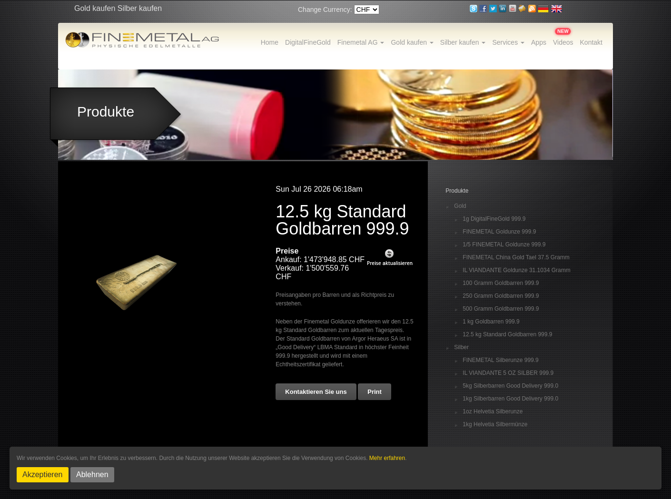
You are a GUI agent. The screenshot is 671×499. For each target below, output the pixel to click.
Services (508, 42)
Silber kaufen (463, 42)
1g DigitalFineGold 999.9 (494, 219)
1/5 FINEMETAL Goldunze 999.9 (504, 245)
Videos (563, 42)
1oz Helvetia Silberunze (493, 412)
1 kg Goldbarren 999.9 (491, 322)
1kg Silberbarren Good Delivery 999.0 (510, 399)
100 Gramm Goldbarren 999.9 (501, 283)
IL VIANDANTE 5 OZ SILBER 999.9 (508, 373)
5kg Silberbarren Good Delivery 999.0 (510, 386)
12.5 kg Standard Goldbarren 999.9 (507, 335)
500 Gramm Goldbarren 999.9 (501, 309)
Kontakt (591, 42)
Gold (460, 206)
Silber (461, 347)
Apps (538, 42)
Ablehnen (92, 474)
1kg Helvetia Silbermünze (495, 424)
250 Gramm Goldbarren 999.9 (501, 296)
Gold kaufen (412, 42)
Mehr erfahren (387, 458)
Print (374, 391)
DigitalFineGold (308, 42)
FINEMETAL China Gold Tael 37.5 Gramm (516, 257)
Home (269, 42)
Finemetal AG (361, 42)
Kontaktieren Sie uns (315, 391)
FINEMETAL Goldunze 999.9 (499, 232)
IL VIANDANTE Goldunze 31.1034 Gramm (516, 270)
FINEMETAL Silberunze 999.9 (500, 360)
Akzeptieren (42, 474)
